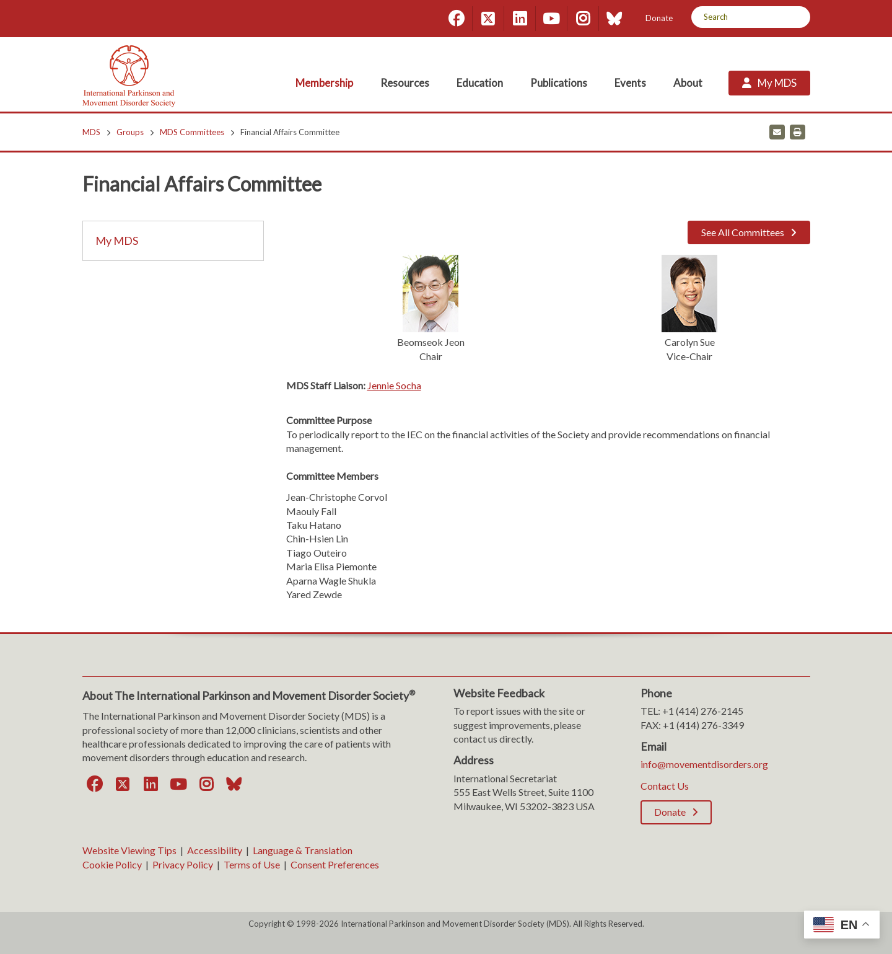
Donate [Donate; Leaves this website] (659, 18)
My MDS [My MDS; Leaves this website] (116, 240)
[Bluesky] (614, 18)
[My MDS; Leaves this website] (769, 83)
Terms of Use (252, 864)
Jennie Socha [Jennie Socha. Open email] (394, 385)
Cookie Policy (112, 864)
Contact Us (665, 786)
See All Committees (742, 232)
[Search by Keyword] (736, 17)
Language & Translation (302, 850)
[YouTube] (551, 18)
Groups (130, 132)
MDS (91, 132)
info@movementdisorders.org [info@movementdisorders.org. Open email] (704, 764)
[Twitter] (488, 18)
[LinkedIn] (519, 18)
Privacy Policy (182, 864)
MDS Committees (192, 132)
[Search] (796, 17)
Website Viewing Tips (129, 850)
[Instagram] (583, 18)
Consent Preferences (335, 864)
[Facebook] (456, 18)
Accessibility (214, 850)
